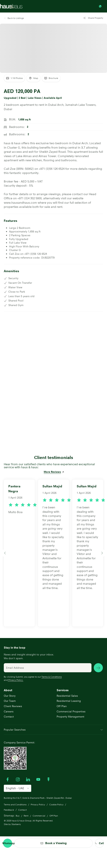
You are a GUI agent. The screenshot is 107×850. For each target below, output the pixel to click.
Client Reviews (13, 706)
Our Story (10, 695)
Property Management (70, 716)
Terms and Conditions (15, 804)
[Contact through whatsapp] (101, 6)
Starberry (16, 824)
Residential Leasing (69, 701)
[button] (14, 18)
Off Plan (62, 706)
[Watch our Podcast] (48, 779)
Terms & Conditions (51, 676)
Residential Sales (67, 695)
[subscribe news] (98, 667)
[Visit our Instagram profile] (18, 779)
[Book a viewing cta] (53, 843)
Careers (8, 711)
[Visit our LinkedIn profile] (28, 779)
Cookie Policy (56, 804)
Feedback (9, 809)
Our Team (10, 701)
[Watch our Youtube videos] (38, 779)
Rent (26, 815)
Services (63, 690)
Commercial (39, 815)
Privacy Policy (15, 680)
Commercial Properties (71, 711)
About (8, 690)
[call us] (99, 843)
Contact (9, 716)
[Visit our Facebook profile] (7, 779)
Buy (18, 815)
